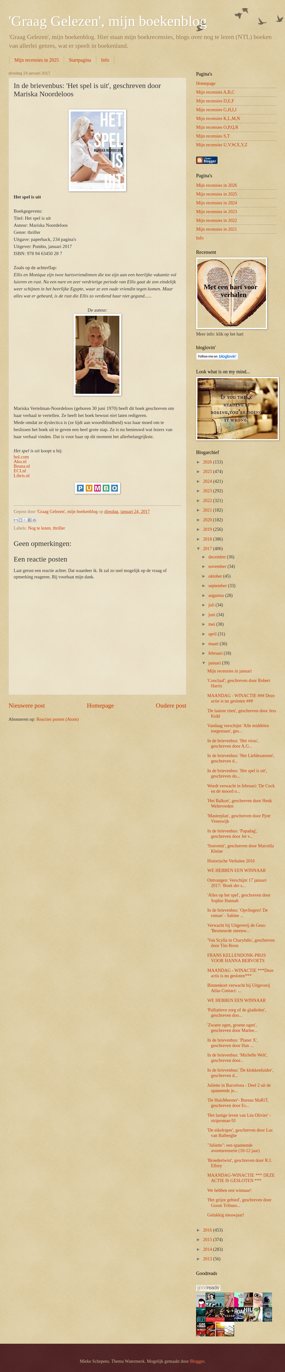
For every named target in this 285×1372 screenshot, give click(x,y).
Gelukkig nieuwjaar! (225, 1215)
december (218, 556)
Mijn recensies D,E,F (215, 101)
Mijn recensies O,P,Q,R (217, 127)
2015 (208, 1239)
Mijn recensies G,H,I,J (216, 109)
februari (216, 653)
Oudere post (171, 705)
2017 (208, 548)
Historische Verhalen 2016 (231, 861)
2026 (208, 462)
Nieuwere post (27, 705)
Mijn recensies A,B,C (215, 92)
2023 (208, 490)
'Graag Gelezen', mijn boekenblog (108, 21)
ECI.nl (20, 470)
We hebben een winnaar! (229, 1190)
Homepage (100, 705)
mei (212, 624)
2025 (208, 471)
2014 (208, 1249)
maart (214, 643)
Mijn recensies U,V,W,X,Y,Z (221, 144)
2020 (208, 519)
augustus (217, 595)
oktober (216, 576)
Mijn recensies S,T (213, 136)
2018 (208, 539)
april (213, 634)
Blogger (197, 1361)
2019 (208, 529)
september (218, 585)
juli (212, 604)
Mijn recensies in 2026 (216, 185)
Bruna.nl (22, 466)
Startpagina (80, 60)
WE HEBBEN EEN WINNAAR (236, 870)
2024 (208, 481)
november (218, 566)
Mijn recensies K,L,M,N (218, 118)
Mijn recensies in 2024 (216, 202)
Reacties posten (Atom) (57, 719)
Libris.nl (22, 475)
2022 (208, 500)
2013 (208, 1258)
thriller (59, 528)
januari (215, 663)
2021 (208, 510)
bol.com (21, 456)
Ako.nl (20, 461)
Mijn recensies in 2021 (216, 229)
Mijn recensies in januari (229, 671)
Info (105, 60)
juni (213, 614)
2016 (208, 1230)
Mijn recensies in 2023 (216, 211)
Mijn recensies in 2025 (36, 60)
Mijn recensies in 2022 (216, 220)
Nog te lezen (39, 528)
